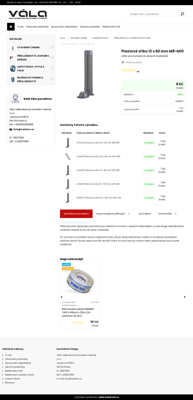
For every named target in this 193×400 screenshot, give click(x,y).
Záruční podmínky (90, 26)
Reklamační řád (111, 26)
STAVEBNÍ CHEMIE (78, 38)
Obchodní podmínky (37, 26)
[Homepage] (11, 26)
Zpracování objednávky (64, 26)
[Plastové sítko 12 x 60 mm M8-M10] (86, 75)
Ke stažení (145, 213)
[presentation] (62, 297)
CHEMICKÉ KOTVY (100, 38)
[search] (182, 14)
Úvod (62, 38)
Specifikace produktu (76, 213)
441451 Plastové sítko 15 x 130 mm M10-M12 (98, 184)
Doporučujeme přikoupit (113, 214)
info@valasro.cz (23, 129)
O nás (20, 26)
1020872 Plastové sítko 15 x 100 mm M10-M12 (99, 197)
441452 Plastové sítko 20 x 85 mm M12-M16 (98, 156)
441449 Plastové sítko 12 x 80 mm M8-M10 (98, 142)
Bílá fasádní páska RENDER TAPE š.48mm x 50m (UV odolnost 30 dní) (78, 312)
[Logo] (28, 14)
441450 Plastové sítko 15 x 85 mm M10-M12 (98, 170)
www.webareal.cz (109, 397)
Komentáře (168, 214)
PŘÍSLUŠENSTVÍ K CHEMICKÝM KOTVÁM (132, 38)
